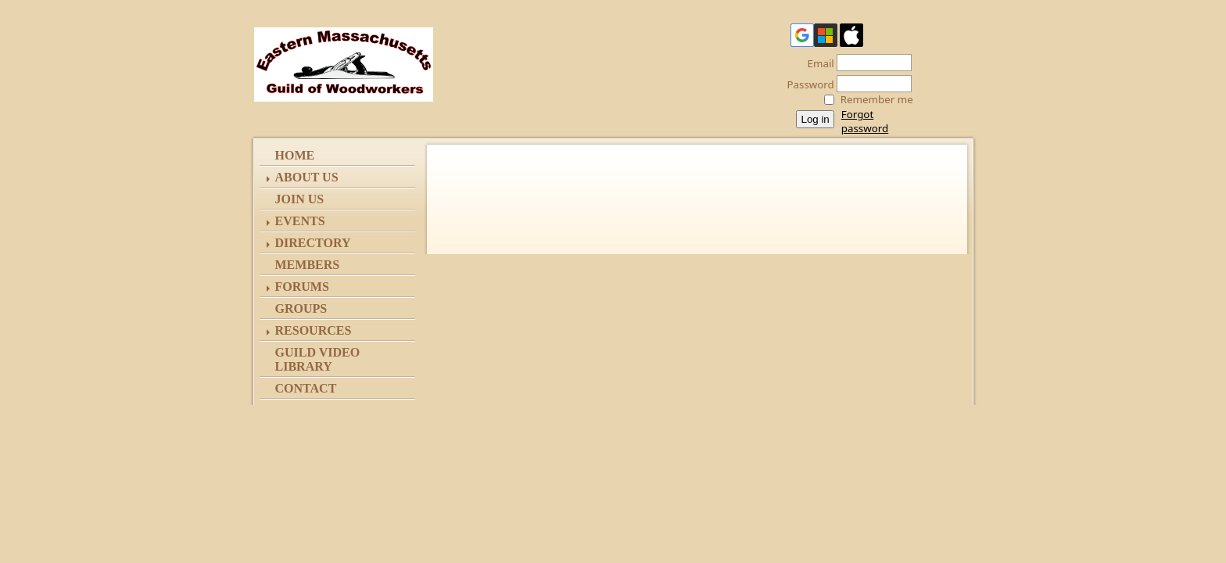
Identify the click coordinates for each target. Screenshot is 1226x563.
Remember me (877, 99)
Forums (302, 286)
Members (307, 264)
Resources (313, 330)
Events (300, 221)
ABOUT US (307, 177)
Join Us (299, 199)
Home (295, 155)
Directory (313, 242)
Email (816, 63)
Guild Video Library (317, 359)
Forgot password (864, 121)
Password (806, 84)
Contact (306, 388)
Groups (301, 308)
